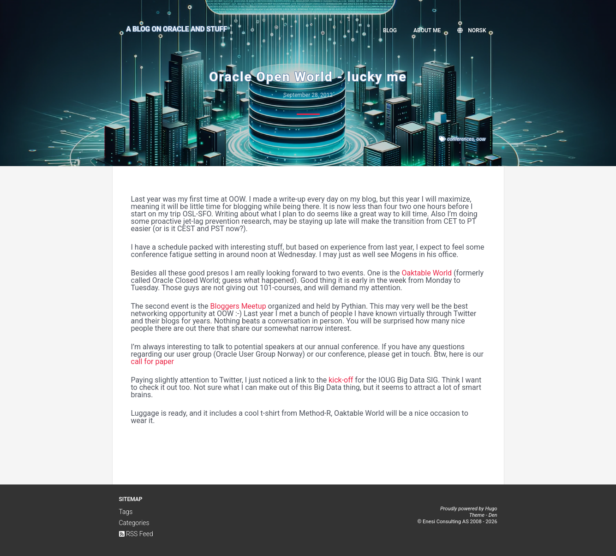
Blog (390, 30)
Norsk (471, 30)
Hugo (491, 509)
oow (480, 139)
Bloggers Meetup (238, 306)
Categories (134, 522)
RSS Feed (136, 534)
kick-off (341, 380)
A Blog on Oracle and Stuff (176, 29)
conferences (460, 139)
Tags (126, 511)
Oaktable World (427, 273)
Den (493, 515)
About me (427, 30)
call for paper (152, 361)
